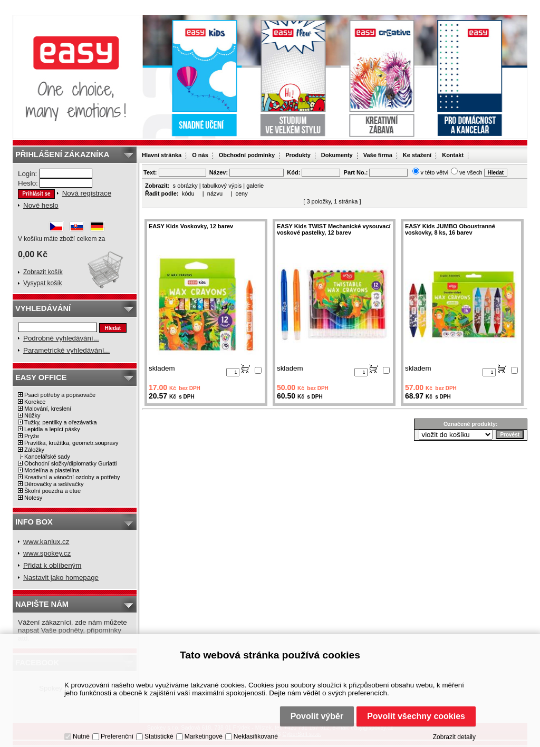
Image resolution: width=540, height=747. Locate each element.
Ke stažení (417, 155)
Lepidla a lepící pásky (52, 429)
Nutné (81, 736)
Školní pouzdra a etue (52, 491)
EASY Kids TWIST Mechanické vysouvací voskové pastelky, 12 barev (334, 229)
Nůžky (32, 415)
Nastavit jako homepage (61, 577)
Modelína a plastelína (52, 470)
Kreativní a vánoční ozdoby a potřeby (72, 477)
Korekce (34, 402)
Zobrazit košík (43, 272)
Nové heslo (41, 205)
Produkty (298, 155)
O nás (200, 155)
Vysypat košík (42, 283)
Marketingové (204, 736)
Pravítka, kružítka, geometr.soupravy (71, 443)
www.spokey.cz (47, 553)
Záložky (34, 450)
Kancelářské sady (47, 456)
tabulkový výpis (222, 185)
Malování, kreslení (47, 408)
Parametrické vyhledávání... (66, 350)
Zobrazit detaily (454, 737)
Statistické (158, 736)
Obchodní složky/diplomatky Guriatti (70, 463)
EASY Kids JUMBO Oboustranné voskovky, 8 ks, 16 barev (450, 229)
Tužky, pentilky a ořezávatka (60, 422)
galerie (255, 185)
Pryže (31, 436)
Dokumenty (337, 155)
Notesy (33, 497)
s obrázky (185, 185)
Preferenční (117, 736)
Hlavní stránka (161, 155)
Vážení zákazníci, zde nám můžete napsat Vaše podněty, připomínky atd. (72, 630)
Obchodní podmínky (247, 155)
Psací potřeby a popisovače (59, 395)
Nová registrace (86, 193)
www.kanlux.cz (46, 542)
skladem (162, 368)
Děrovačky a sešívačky (53, 484)
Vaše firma (377, 155)
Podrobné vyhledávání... (61, 338)
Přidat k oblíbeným (52, 565)
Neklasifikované (256, 736)
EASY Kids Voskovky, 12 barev (191, 226)
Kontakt (453, 155)
